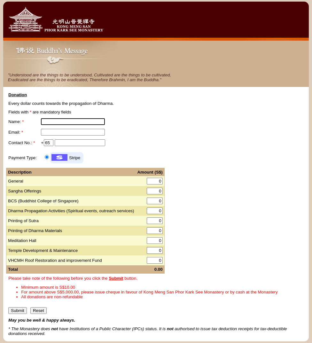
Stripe (74, 157)
